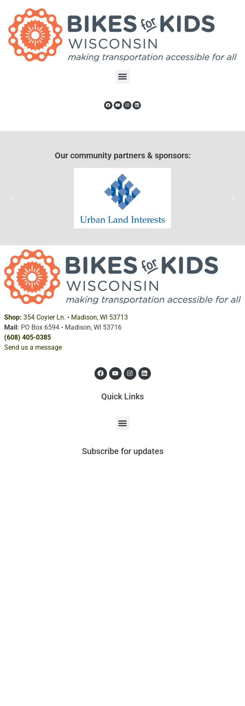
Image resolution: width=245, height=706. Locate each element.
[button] (123, 77)
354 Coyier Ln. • (66, 317)
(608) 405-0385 (27, 337)
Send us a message (33, 347)
